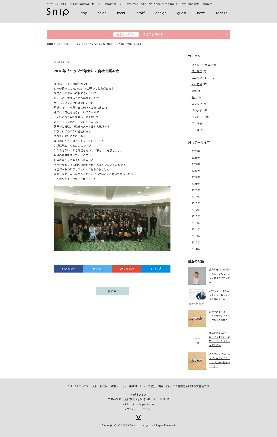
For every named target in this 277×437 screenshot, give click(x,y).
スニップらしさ (200, 78)
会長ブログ (86, 43)
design (160, 13)
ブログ (97, 43)
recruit (221, 13)
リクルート (198, 117)
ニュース (74, 43)
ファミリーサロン (202, 64)
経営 (194, 91)
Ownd (195, 130)
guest (182, 13)
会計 (194, 97)
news (201, 13)
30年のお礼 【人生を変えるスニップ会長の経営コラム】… (219, 295)
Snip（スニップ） (140, 425)
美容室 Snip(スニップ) (57, 43)
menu (121, 13)
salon (102, 13)
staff (141, 13)
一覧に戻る (112, 291)
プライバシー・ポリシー (138, 409)
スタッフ (196, 104)
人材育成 (196, 84)
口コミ (195, 123)
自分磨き (196, 71)
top (84, 13)
